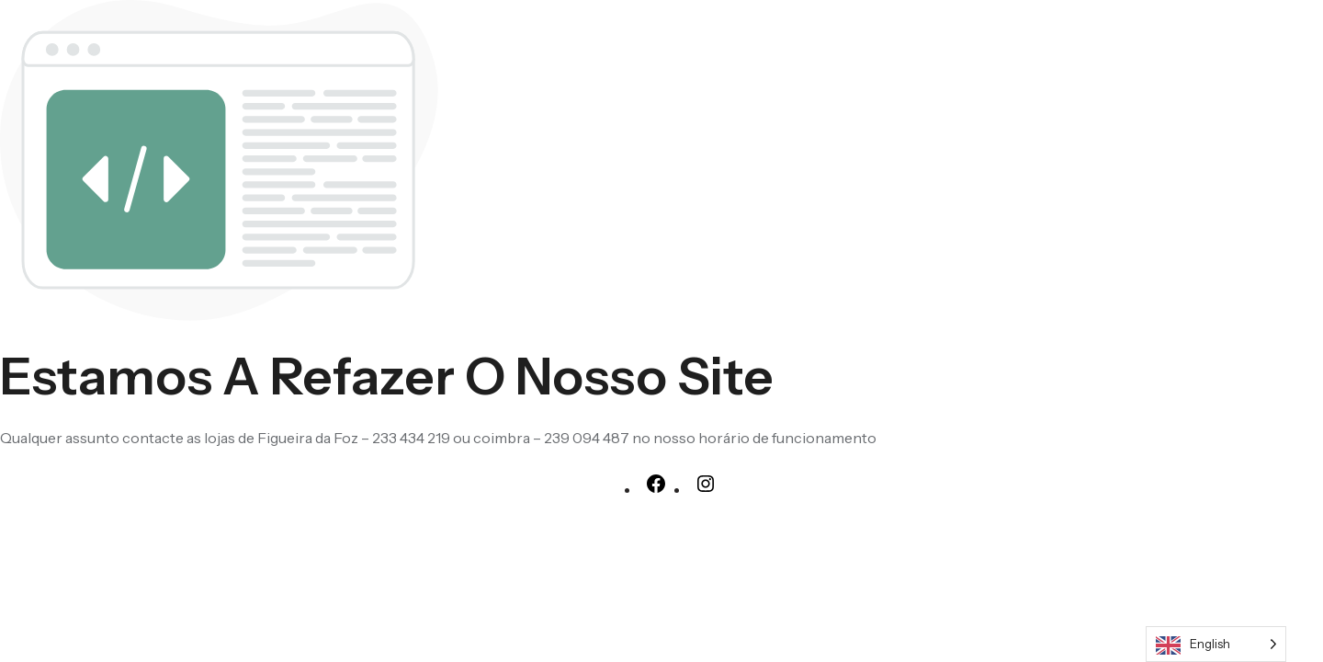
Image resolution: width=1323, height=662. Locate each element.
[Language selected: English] (1216, 644)
